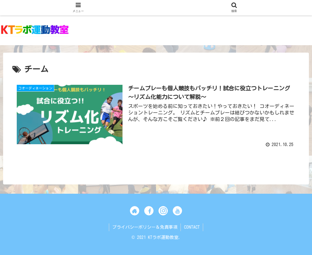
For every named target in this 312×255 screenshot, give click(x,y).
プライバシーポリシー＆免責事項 (144, 227)
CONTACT (192, 227)
